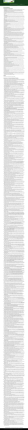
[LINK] (14, 76)
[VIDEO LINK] (10, 62)
